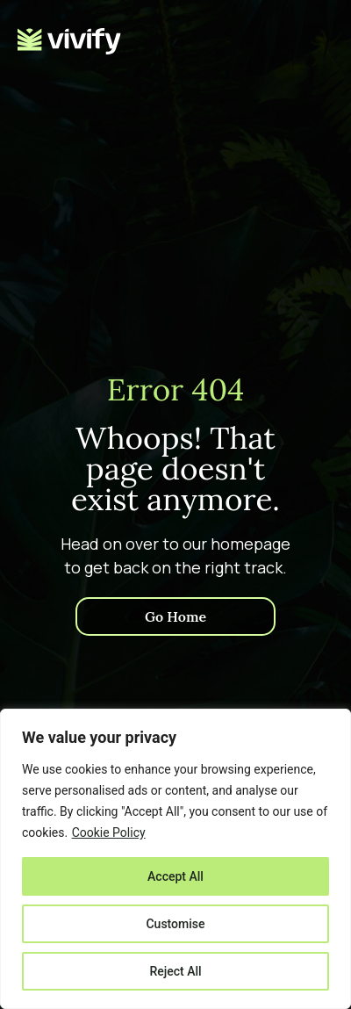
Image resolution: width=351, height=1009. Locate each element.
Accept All (175, 876)
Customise (175, 924)
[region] (175, 859)
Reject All (175, 971)
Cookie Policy (109, 832)
